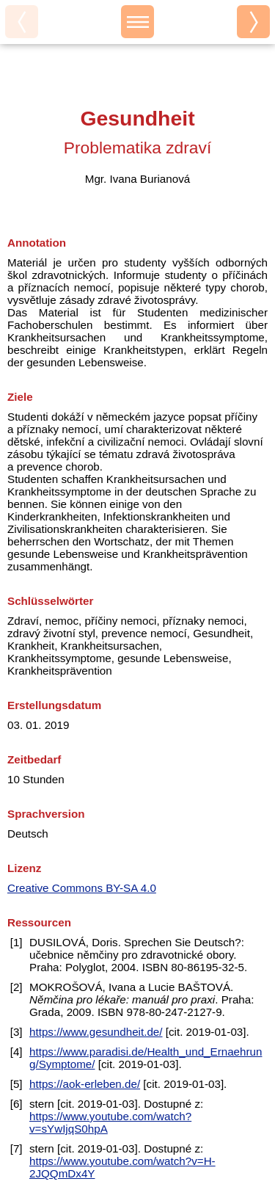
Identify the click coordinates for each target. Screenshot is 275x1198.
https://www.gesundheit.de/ (96, 1031)
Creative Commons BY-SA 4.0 (81, 888)
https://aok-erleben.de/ (84, 1084)
